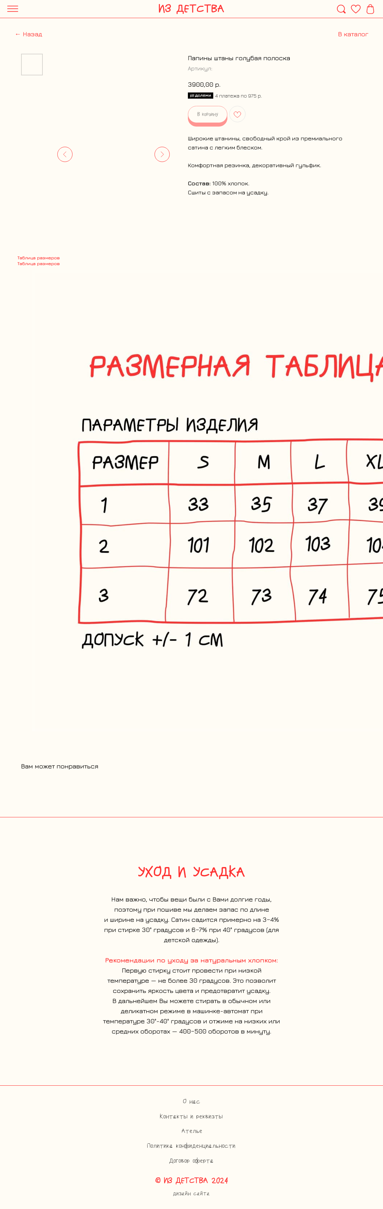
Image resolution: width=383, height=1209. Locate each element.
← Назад (28, 34)
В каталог (353, 34)
